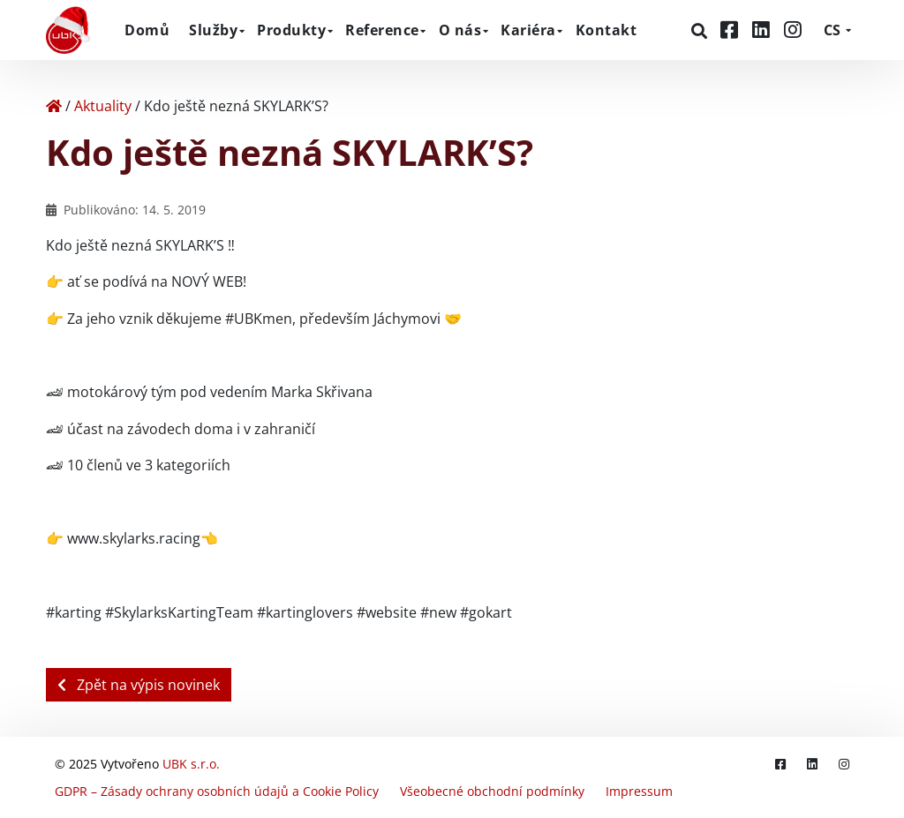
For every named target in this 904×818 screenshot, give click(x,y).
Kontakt (606, 30)
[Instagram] (793, 29)
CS (832, 30)
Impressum (639, 791)
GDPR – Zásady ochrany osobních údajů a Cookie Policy (217, 791)
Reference (382, 30)
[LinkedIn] (763, 29)
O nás (460, 30)
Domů (147, 30)
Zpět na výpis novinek (138, 684)
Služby (213, 30)
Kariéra (528, 30)
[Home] (54, 106)
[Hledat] (701, 30)
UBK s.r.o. (191, 763)
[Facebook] (731, 29)
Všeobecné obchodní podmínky (492, 791)
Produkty (291, 30)
